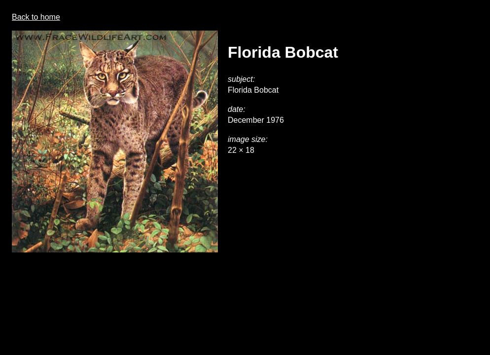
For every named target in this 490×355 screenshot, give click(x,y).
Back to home (36, 17)
